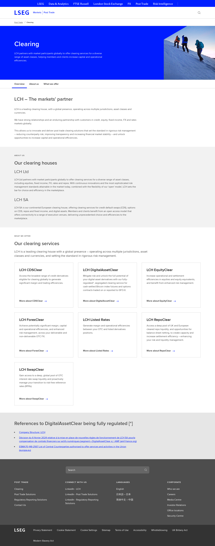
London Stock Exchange (108, 4)
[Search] (199, 12)
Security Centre (175, 516)
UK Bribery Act (180, 530)
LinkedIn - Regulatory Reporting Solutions (81, 501)
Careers (171, 494)
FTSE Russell (81, 4)
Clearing (18, 489)
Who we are (173, 489)
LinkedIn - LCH (72, 489)
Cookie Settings (88, 530)
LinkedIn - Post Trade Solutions (81, 494)
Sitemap (106, 530)
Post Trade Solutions (25, 494)
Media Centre (174, 499)
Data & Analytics (59, 4)
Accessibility (139, 530)
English (120, 489)
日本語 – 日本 (123, 494)
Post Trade (142, 4)
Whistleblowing (159, 530)
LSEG (40, 4)
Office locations (175, 510)
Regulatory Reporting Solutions (30, 499)
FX (129, 4)
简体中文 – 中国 (124, 499)
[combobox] (104, 469)
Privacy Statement (42, 530)
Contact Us (20, 505)
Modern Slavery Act (43, 540)
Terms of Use (122, 530)
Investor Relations (176, 505)
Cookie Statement (66, 530)
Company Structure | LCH (32, 432)
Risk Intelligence (163, 4)
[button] (31, 482)
